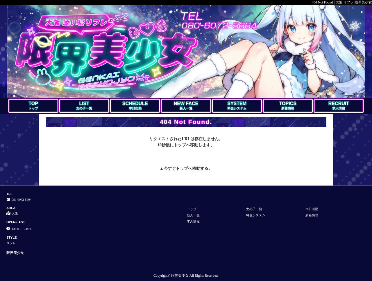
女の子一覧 (254, 209)
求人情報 (193, 221)
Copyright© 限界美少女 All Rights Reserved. (186, 275)
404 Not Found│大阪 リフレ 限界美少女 (342, 2)
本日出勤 (311, 209)
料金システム (255, 215)
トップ (182, 168)
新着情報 (311, 215)
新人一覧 (193, 215)
